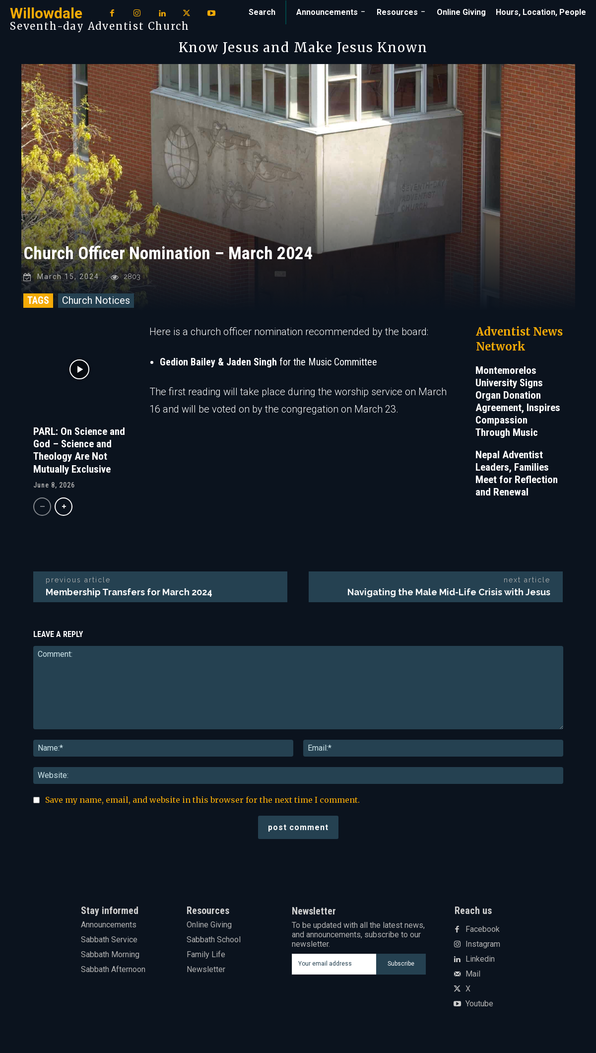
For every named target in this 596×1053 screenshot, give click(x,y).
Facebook (482, 931)
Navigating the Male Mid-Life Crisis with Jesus (448, 593)
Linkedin (480, 961)
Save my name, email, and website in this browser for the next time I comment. (202, 801)
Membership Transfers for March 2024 (129, 593)
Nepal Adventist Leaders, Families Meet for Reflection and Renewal (516, 474)
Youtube (479, 1005)
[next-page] (63, 508)
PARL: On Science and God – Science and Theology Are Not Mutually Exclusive (79, 452)
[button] (262, 12)
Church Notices (96, 302)
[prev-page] (42, 508)
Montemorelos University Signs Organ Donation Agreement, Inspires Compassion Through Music (517, 403)
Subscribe (401, 965)
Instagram (482, 946)
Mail (472, 976)
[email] (334, 965)
